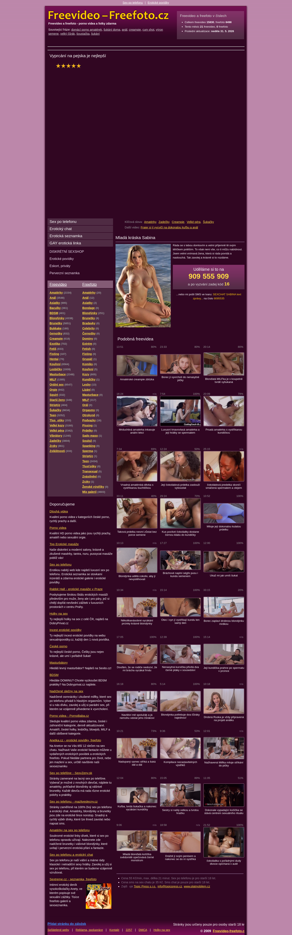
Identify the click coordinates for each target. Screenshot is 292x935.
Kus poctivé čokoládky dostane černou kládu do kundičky (180, 533)
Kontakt (114, 930)
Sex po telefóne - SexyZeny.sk (71, 773)
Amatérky (150, 222)
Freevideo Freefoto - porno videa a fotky (109, 15)
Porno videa (58, 527)
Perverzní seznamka (65, 273)
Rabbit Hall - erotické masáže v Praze (76, 589)
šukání (95, 33)
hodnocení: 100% (69, 65)
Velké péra (193, 222)
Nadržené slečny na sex (66, 691)
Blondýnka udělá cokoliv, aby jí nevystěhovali (137, 578)
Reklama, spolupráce (89, 930)
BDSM (54, 675)
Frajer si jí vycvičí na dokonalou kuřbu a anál (169, 227)
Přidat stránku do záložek (67, 924)
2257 (129, 930)
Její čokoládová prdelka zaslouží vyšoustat (180, 486)
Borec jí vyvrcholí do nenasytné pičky (180, 379)
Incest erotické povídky (65, 630)
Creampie (178, 222)
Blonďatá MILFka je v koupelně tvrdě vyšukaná (224, 380)
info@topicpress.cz (170, 886)
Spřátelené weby (58, 930)
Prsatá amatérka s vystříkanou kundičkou (224, 431)
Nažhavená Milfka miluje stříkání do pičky (223, 764)
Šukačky (208, 222)
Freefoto (89, 284)
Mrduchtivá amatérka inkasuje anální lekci (137, 431)
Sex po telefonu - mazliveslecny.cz (74, 801)
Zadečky (163, 222)
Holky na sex (59, 613)
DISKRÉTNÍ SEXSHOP (67, 251)
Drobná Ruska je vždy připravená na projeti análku (224, 719)
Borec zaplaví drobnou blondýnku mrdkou (224, 622)
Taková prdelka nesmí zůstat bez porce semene (137, 533)
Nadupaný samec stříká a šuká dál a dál (137, 763)
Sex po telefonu (133, 2)
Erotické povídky (158, 2)
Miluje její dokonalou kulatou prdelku (224, 528)
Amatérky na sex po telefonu (70, 830)
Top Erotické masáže (64, 544)
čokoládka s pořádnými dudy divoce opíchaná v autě (224, 862)
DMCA (143, 930)
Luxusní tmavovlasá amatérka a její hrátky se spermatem (180, 431)
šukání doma (112, 29)
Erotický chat (61, 229)
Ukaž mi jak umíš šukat (224, 575)
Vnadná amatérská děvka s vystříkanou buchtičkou (137, 486)
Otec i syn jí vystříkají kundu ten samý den (180, 621)
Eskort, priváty (60, 266)
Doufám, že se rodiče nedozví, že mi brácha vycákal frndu (137, 669)
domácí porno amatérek (86, 29)
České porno (58, 646)
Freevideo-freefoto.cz (229, 931)
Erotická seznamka (66, 236)
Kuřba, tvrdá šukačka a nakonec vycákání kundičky (137, 808)
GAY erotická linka (65, 243)
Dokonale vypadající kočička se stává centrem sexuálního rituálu (223, 812)
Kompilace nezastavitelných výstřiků (180, 764)
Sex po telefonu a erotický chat (71, 854)
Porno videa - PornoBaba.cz (69, 715)
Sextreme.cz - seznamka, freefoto (73, 879)
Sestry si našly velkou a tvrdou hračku (180, 812)
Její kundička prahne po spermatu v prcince (224, 669)
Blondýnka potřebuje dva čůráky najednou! (180, 716)
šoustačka (82, 33)
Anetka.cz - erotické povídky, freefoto (75, 740)
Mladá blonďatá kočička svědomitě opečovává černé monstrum (137, 857)
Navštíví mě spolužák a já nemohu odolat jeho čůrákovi (137, 716)
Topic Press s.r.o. (145, 886)
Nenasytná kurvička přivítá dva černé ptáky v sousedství (180, 668)
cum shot (148, 29)
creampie (135, 29)
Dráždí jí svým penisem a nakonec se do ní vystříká (180, 857)
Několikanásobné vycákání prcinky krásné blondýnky (137, 622)
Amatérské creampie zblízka (137, 379)
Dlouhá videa (59, 511)
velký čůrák (67, 33)
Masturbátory (59, 662)
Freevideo (58, 284)
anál (124, 29)
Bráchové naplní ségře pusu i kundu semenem (180, 575)
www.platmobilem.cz (197, 886)
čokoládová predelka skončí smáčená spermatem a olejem (224, 486)
